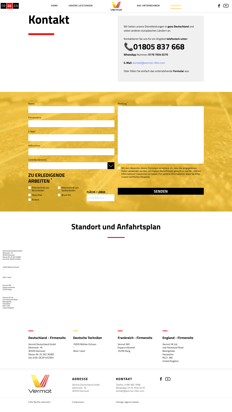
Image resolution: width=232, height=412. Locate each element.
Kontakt (176, 5)
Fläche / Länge (96, 192)
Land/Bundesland (38, 159)
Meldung (123, 103)
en (16, 5)
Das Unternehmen (148, 5)
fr (4, 5)
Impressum (78, 402)
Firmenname (34, 117)
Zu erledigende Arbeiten (46, 178)
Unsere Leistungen (81, 5)
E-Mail (32, 131)
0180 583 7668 (132, 384)
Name (32, 103)
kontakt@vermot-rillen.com (130, 391)
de (10, 5)
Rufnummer (35, 145)
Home (54, 5)
